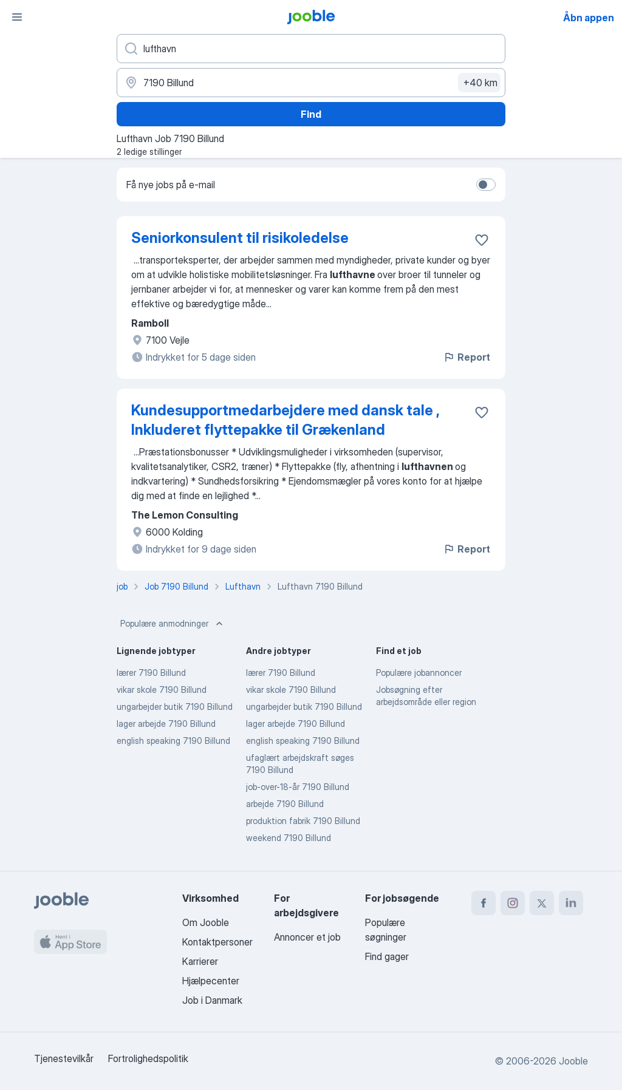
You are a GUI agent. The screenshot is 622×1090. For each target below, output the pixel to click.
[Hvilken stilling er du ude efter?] (311, 48)
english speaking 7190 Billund (173, 740)
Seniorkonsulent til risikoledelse (240, 238)
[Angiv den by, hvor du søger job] (311, 82)
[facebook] (483, 903)
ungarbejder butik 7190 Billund (175, 706)
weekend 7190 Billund (288, 838)
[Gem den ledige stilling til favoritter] (481, 240)
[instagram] (513, 903)
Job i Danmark (212, 1000)
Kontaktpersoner (217, 942)
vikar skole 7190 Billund (162, 689)
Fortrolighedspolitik (148, 1058)
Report (466, 357)
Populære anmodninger (172, 624)
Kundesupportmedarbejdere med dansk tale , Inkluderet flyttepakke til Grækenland (285, 419)
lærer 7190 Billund (151, 672)
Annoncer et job (307, 937)
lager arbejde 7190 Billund (166, 723)
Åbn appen (588, 18)
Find (311, 114)
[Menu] (17, 17)
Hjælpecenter (210, 981)
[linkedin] (571, 903)
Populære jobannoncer (419, 672)
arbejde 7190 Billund (285, 804)
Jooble (573, 1061)
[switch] (486, 185)
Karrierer (200, 961)
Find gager (387, 956)
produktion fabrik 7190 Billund (303, 821)
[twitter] (542, 903)
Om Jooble (205, 922)
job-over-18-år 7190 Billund (297, 787)
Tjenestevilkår (64, 1058)
